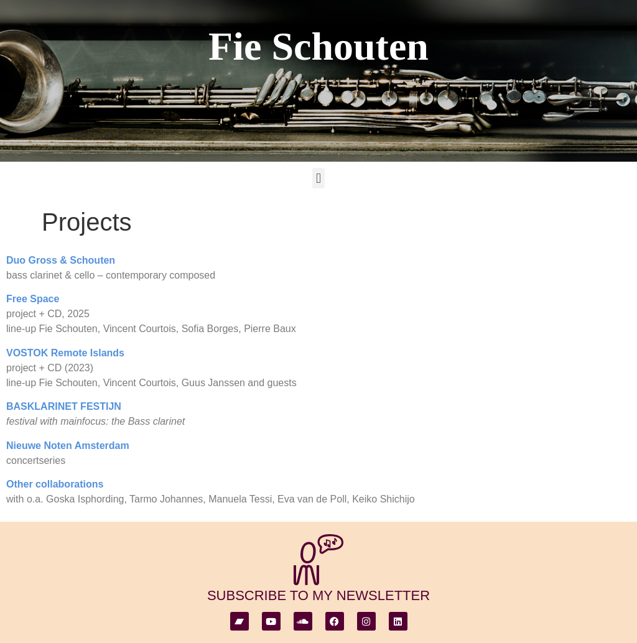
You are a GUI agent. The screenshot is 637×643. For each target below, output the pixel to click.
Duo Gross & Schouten (60, 260)
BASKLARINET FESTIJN (63, 406)
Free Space (32, 299)
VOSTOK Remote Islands (65, 353)
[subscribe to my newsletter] (318, 559)
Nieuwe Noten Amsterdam (67, 445)
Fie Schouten (318, 46)
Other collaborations (54, 484)
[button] (318, 178)
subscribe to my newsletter (318, 595)
